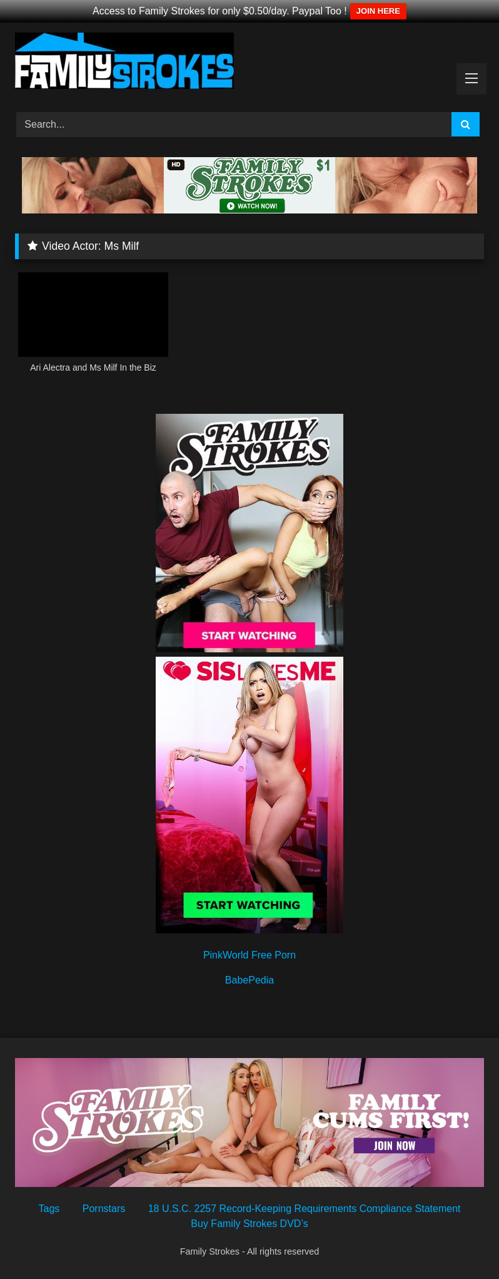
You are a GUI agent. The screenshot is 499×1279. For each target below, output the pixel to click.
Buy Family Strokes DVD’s (249, 1223)
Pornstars (104, 1208)
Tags (49, 1208)
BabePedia (249, 980)
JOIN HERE (378, 11)
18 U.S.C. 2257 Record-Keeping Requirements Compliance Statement (304, 1208)
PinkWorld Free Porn (249, 955)
